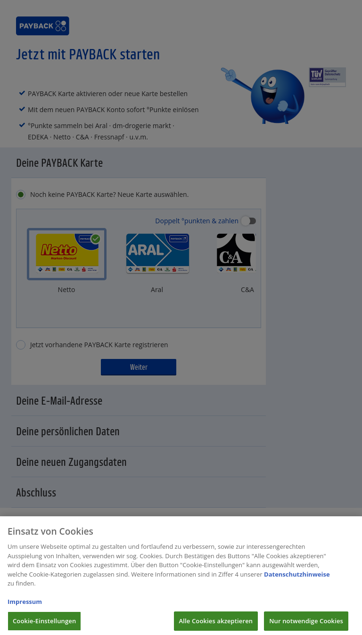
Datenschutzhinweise (297, 582)
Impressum (25, 610)
